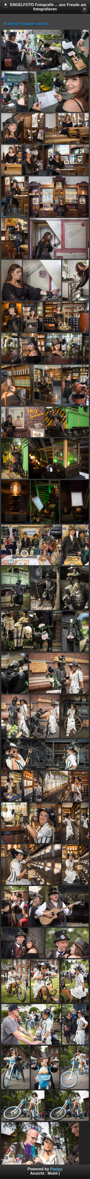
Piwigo (56, 1169)
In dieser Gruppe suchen (26, 23)
